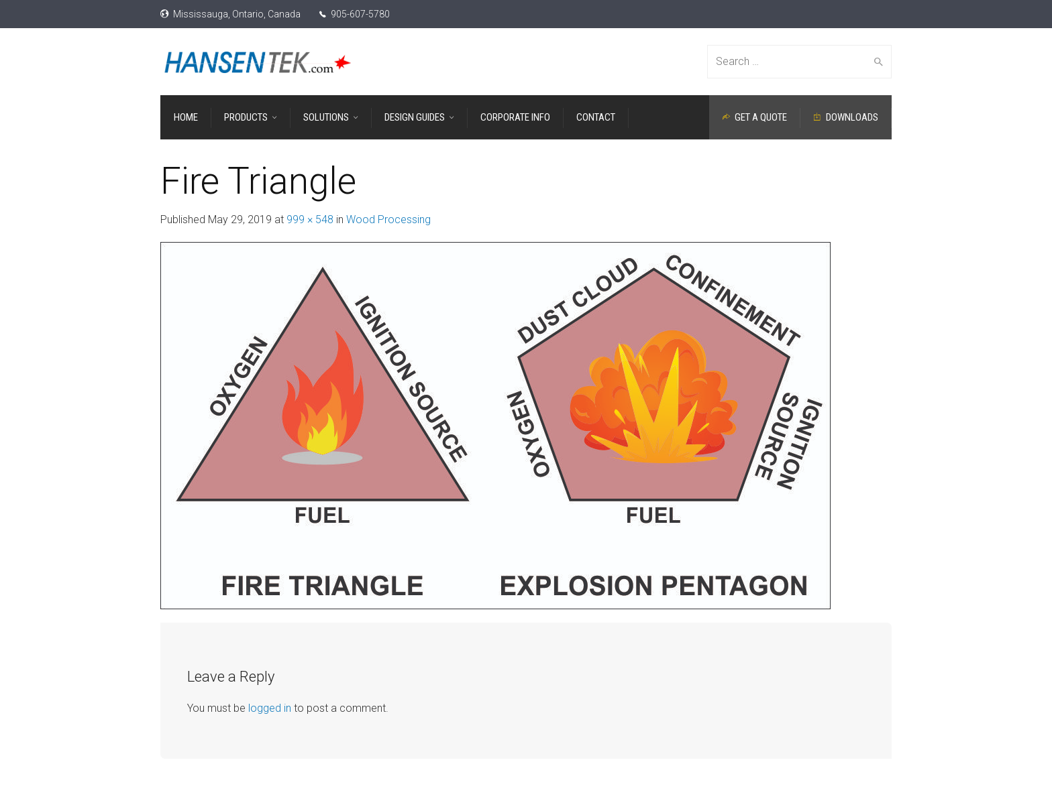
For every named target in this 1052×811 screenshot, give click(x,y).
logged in (269, 708)
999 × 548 (309, 219)
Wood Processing (388, 219)
